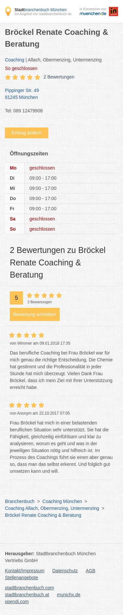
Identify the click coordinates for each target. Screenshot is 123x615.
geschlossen (21, 68)
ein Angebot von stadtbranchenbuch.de (42, 14)
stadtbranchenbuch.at (27, 594)
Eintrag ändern (26, 132)
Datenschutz (65, 570)
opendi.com (17, 601)
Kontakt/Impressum (25, 570)
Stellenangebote (21, 577)
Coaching (14, 59)
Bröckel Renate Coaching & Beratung (43, 515)
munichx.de (69, 594)
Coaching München (62, 501)
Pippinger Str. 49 (58, 94)
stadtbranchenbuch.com (29, 587)
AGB (90, 570)
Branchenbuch (19, 501)
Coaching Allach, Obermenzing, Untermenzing (52, 508)
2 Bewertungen (59, 77)
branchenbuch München (40, 10)
